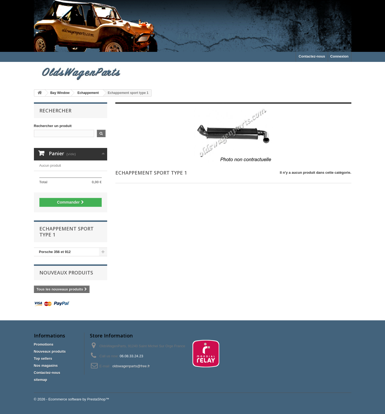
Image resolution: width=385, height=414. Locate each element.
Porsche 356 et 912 (55, 252)
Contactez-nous (312, 56)
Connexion (339, 56)
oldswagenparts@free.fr (131, 366)
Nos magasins (46, 366)
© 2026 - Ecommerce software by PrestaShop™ (71, 399)
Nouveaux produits (66, 272)
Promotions (43, 344)
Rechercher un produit (53, 126)
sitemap (40, 380)
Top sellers (43, 358)
